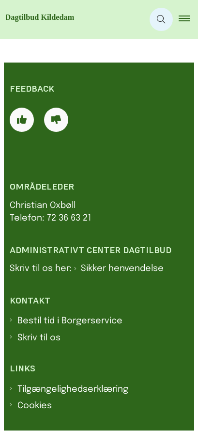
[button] (188, 19)
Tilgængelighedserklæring (72, 389)
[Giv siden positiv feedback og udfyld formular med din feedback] (22, 120)
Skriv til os (39, 338)
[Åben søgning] (161, 19)
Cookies (34, 405)
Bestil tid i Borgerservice (69, 321)
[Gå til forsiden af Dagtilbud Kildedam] (72, 19)
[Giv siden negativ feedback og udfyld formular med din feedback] (56, 120)
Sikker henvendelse (122, 268)
